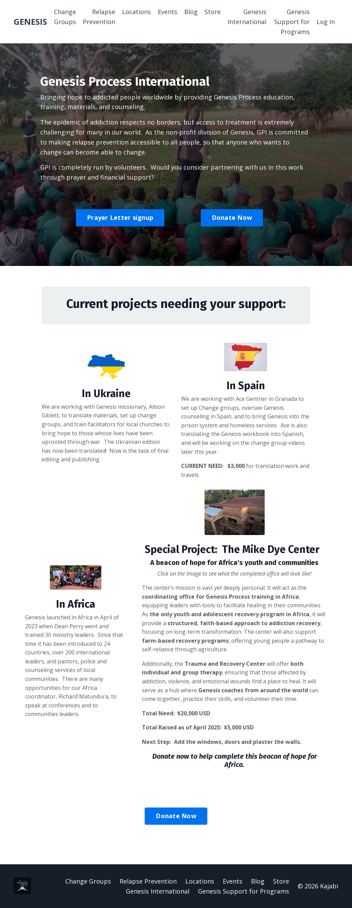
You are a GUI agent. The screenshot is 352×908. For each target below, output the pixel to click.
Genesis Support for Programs (292, 22)
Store (213, 12)
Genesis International (247, 17)
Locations (136, 12)
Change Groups (65, 17)
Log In (326, 22)
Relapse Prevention (99, 17)
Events (167, 12)
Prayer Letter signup (120, 217)
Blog (191, 12)
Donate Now (232, 217)
